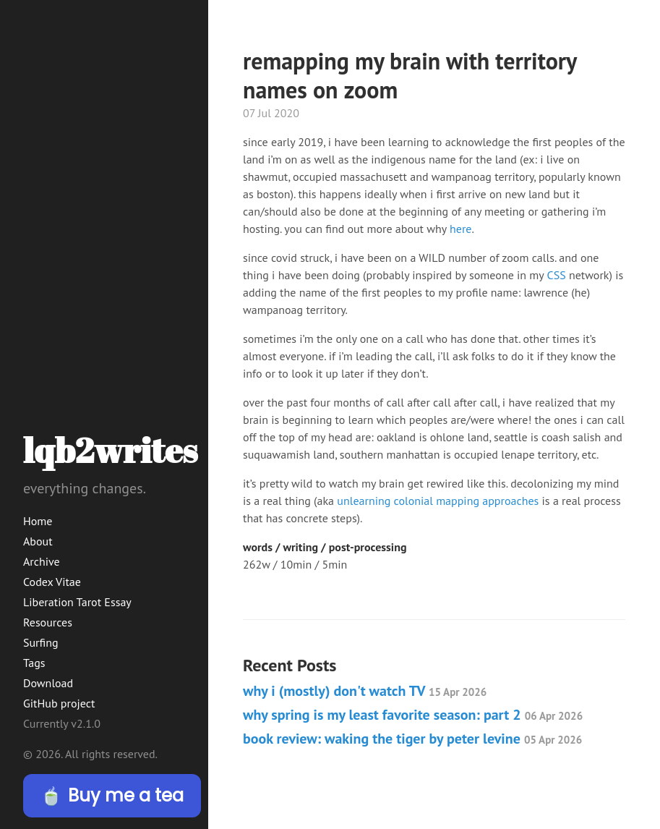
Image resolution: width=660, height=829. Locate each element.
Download (48, 683)
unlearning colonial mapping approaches (438, 500)
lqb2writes (110, 449)
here (460, 228)
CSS (556, 275)
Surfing (41, 642)
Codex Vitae (52, 581)
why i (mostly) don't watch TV (365, 690)
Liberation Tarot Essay (77, 602)
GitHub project (59, 703)
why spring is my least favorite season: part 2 (413, 714)
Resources (47, 622)
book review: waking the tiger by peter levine (412, 738)
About (38, 541)
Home (37, 521)
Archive (41, 561)
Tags (34, 662)
